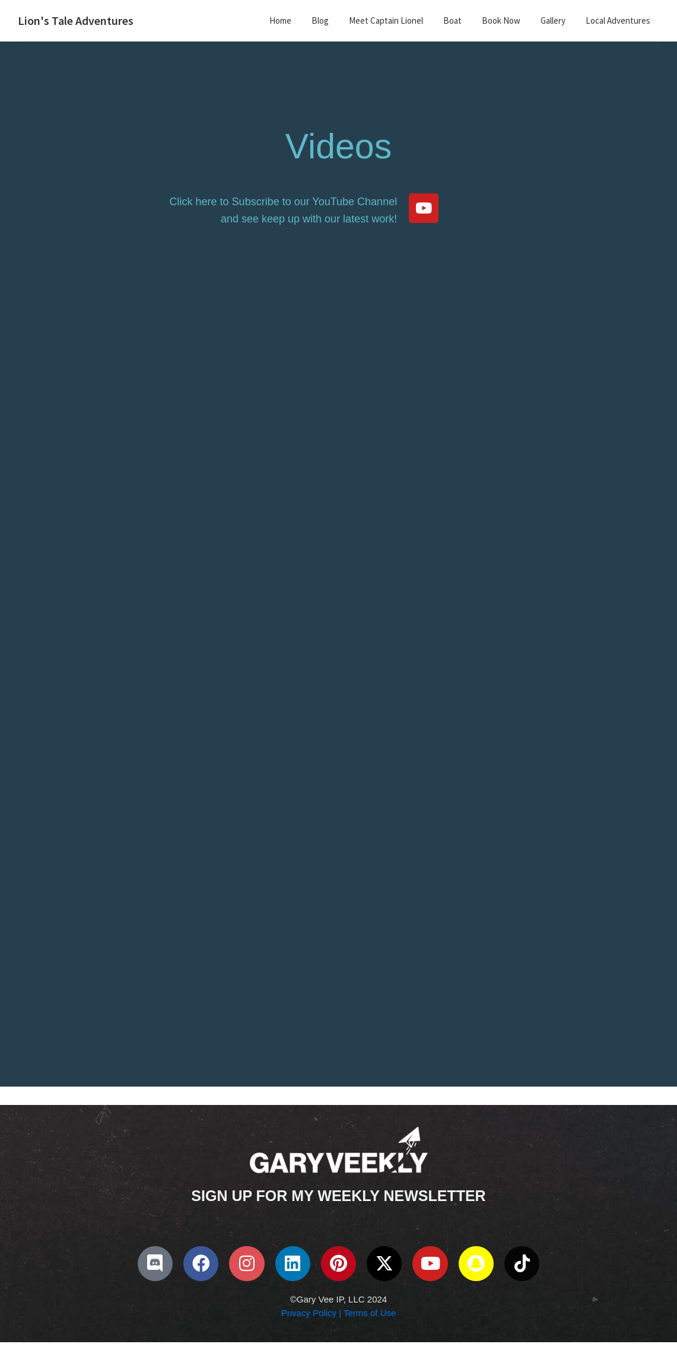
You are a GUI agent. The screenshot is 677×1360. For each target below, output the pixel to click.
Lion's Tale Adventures (76, 20)
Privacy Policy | (311, 1313)
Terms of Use (368, 1313)
